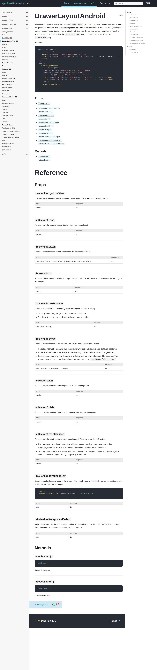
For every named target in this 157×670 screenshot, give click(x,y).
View (3, 140)
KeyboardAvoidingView (9, 56)
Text (3, 119)
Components (80, 3)
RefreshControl (7, 84)
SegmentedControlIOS (9, 97)
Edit (121, 15)
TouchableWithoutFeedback (11, 137)
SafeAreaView (7, 88)
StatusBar (5, 106)
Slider (4, 100)
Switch (4, 109)
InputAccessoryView (8, 53)
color (37, 507)
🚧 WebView (6, 150)
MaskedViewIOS (7, 63)
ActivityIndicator (7, 32)
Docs (66, 3)
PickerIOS (5, 75)
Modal (4, 66)
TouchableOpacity (8, 134)
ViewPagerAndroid (8, 143)
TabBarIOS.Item (7, 115)
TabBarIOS (5, 112)
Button (4, 35)
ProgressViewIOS (8, 81)
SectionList (5, 94)
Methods (129, 47)
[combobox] (128, 3)
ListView (5, 60)
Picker (4, 72)
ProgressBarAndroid (8, 78)
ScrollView (5, 91)
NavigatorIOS (6, 69)
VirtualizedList (6, 146)
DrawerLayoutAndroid (10, 41)
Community (105, 3)
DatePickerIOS (7, 38)
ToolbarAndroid (7, 125)
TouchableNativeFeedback (11, 131)
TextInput (5, 122)
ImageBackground (8, 50)
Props (129, 12)
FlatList (4, 44)
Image (4, 47)
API (92, 3)
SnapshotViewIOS (8, 103)
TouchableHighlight (8, 128)
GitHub (149, 3)
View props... (44, 103)
